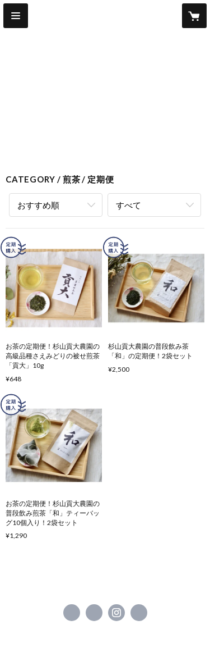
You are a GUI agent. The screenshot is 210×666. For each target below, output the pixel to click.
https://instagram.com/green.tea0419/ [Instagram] (116, 612)
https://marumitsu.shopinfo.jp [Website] (138, 612)
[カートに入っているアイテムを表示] (194, 15)
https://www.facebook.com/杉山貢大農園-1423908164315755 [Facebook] (71, 612)
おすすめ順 (38, 205)
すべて (128, 205)
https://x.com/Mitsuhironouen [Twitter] (94, 612)
